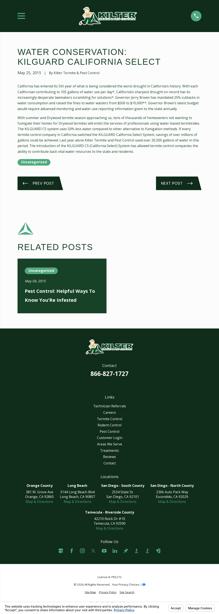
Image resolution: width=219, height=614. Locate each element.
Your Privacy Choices (128, 584)
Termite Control (109, 419)
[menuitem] (90, 592)
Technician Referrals (109, 406)
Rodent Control (109, 425)
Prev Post (38, 183)
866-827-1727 (109, 374)
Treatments (109, 450)
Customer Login (109, 437)
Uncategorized (34, 162)
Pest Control (109, 431)
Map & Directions (39, 501)
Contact (110, 463)
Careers (109, 412)
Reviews (109, 456)
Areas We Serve (109, 444)
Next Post (176, 183)
